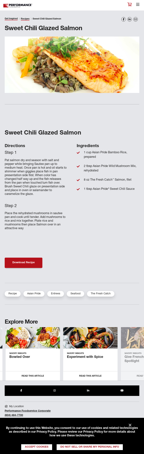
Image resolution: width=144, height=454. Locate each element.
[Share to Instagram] (54, 390)
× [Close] (130, 425)
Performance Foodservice (18, 6)
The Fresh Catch (101, 293)
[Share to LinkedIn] (88, 390)
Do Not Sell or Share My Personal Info (89, 447)
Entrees (55, 293)
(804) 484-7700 (14, 415)
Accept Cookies (36, 447)
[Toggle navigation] (138, 5)
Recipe (12, 293)
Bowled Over (19, 357)
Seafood (75, 293)
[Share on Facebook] (123, 19)
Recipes (25, 19)
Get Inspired (11, 19)
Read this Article (33, 376)
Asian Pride (34, 293)
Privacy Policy (46, 432)
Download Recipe (23, 262)
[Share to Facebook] (21, 390)
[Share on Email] (135, 19)
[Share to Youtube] (122, 390)
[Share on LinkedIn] (129, 19)
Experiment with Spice (85, 357)
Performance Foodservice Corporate (28, 411)
